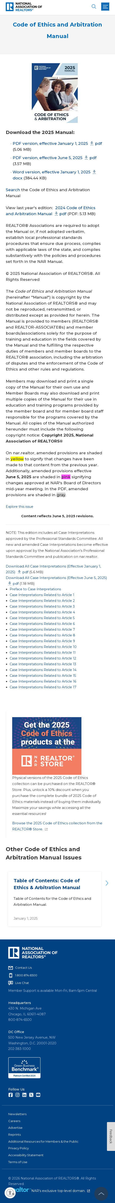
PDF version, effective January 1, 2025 (57, 143)
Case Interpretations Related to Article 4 (42, 612)
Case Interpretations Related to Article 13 (43, 664)
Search (13, 189)
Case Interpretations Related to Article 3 (42, 606)
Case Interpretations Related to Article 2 (42, 601)
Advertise (15, 1127)
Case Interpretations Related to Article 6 (42, 624)
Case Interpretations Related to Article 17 (43, 687)
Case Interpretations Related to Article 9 (42, 641)
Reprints (14, 1134)
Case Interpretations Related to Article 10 (43, 647)
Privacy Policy (18, 1148)
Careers (14, 1121)
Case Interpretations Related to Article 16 (43, 681)
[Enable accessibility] (10, 1192)
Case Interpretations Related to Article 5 (42, 618)
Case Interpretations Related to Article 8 (42, 635)
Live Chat (22, 983)
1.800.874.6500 (26, 975)
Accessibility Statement (25, 1155)
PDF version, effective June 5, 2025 (54, 157)
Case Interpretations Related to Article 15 (43, 676)
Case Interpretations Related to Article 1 (42, 595)
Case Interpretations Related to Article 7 (42, 629)
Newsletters (17, 1114)
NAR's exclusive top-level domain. (60, 1191)
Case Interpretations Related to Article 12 (43, 658)
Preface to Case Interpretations (35, 589)
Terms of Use (17, 1162)
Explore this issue (19, 507)
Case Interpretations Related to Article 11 (43, 653)
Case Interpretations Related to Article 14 (43, 670)
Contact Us (23, 967)
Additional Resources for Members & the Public (43, 1141)
